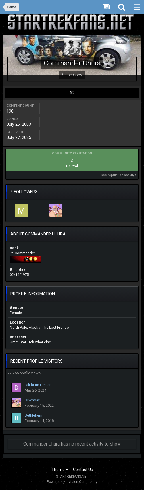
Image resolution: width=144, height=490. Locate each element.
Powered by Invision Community (72, 482)
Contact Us (83, 469)
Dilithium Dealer (38, 385)
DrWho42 (32, 400)
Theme (59, 469)
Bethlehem (33, 415)
